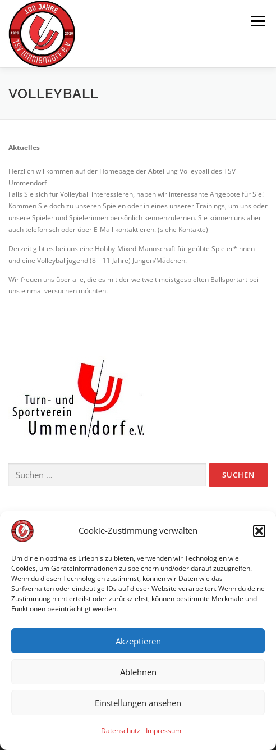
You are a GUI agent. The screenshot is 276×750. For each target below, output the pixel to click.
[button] (259, 532)
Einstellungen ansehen (138, 704)
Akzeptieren (138, 642)
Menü (257, 21)
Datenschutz (120, 732)
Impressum (163, 732)
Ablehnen (138, 673)
